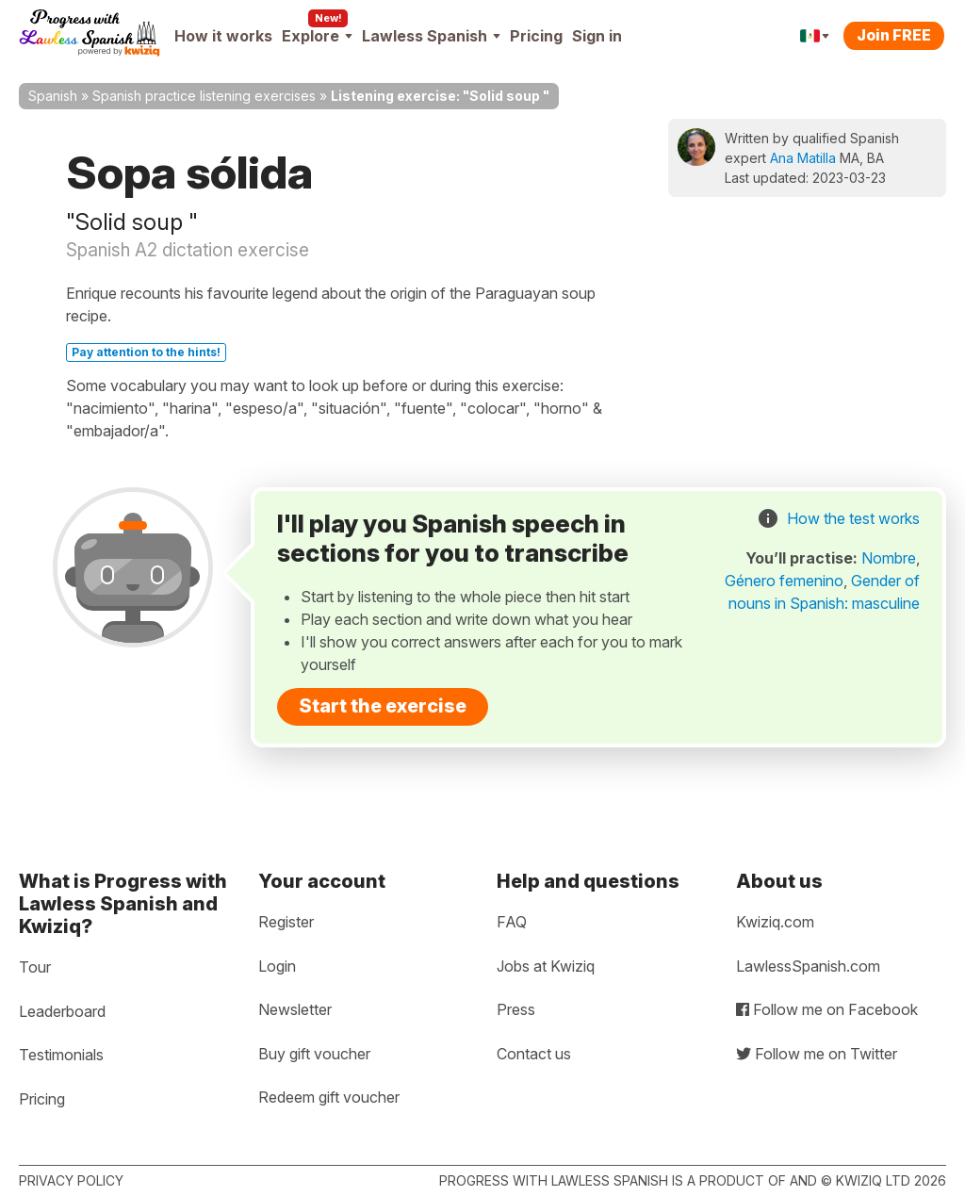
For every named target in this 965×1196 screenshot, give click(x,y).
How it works (223, 35)
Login (277, 966)
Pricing (536, 35)
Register (286, 921)
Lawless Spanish (431, 35)
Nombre (888, 558)
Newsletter (295, 1009)
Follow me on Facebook (827, 1009)
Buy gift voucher (314, 1053)
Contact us (534, 1053)
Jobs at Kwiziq (546, 966)
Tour (35, 967)
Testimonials (61, 1054)
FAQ (512, 921)
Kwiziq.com (775, 921)
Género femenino (784, 580)
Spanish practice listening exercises (204, 96)
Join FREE (894, 34)
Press (516, 1009)
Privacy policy (71, 1180)
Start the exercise (382, 706)
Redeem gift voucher (329, 1097)
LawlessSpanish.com (808, 966)
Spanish (52, 96)
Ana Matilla (803, 158)
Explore (317, 35)
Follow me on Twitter (816, 1053)
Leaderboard (62, 1011)
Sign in (597, 35)
